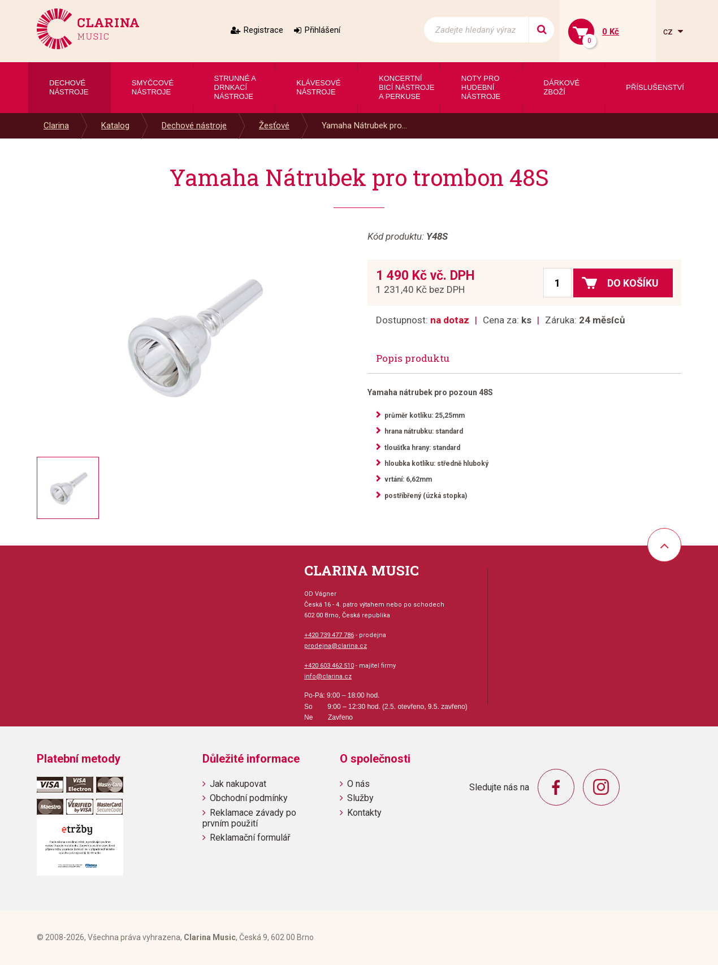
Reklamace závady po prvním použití (249, 818)
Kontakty (364, 812)
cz (669, 31)
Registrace (263, 30)
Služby (360, 798)
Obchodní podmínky (249, 798)
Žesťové (274, 125)
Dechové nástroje (194, 125)
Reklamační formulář (250, 837)
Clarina (56, 125)
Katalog (115, 125)
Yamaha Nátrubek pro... (364, 125)
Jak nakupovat (238, 783)
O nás (358, 783)
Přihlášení (322, 30)
